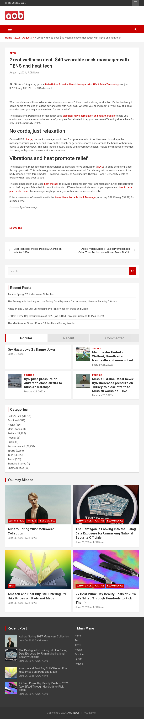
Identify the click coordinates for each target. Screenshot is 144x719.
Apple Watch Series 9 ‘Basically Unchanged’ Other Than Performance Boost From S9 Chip (104, 250)
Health (11, 424)
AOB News (33, 72)
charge (29, 139)
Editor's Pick (14, 416)
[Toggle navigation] (9, 29)
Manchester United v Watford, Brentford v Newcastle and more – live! (112, 356)
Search (132, 271)
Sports (96, 348)
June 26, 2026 (15, 538)
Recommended (16, 446)
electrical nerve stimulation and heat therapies (89, 115)
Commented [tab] (115, 338)
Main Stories (15, 429)
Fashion (12, 420)
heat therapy (51, 183)
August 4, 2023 (17, 72)
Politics (29, 375)
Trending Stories (17, 463)
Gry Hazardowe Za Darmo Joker (31, 349)
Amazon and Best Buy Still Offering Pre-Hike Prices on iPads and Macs (48, 308)
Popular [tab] (26, 338)
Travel (11, 459)
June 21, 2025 (15, 354)
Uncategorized (16, 467)
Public (11, 442)
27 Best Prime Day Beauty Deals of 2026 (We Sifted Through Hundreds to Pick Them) (56, 316)
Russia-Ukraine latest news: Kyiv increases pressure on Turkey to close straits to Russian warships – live (113, 385)
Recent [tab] (68, 338)
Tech (12, 53)
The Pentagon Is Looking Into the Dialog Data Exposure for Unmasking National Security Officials (62, 301)
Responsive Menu (135, 3)
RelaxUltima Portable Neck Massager (75, 197)
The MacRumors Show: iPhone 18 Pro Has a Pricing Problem (42, 323)
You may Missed (20, 480)
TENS (100, 166)
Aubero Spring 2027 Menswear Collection (31, 294)
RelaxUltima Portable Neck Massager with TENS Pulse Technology (82, 84)
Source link (15, 227)
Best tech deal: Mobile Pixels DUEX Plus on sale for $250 (38, 250)
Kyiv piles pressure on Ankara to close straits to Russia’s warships (43, 383)
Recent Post (17, 628)
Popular (12, 437)
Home (78, 635)
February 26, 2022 (102, 364)
